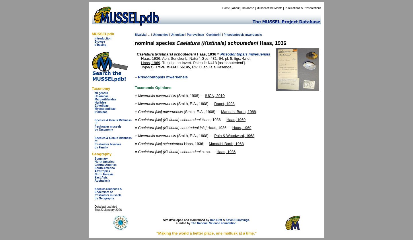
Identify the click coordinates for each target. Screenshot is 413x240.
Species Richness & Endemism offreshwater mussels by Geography (108, 193)
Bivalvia (140, 34)
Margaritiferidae (105, 99)
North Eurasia (104, 174)
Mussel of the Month (270, 8)
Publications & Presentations (303, 8)
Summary (101, 158)
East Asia (101, 177)
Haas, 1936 (150, 58)
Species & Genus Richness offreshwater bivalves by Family (113, 142)
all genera (101, 93)
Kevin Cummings (237, 220)
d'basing (100, 44)
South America (105, 168)
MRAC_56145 (178, 67)
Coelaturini (213, 34)
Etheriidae (101, 105)
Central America (105, 164)
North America (104, 161)
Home (226, 8)
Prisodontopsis (234, 34)
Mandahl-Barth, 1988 (238, 112)
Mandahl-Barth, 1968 (226, 144)
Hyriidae (100, 102)
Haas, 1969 (150, 63)
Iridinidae (101, 112)
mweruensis (253, 34)
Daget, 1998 (224, 104)
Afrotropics (102, 171)
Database (248, 8)
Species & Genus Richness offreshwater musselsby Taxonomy (113, 125)
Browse (100, 41)
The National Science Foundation (213, 223)
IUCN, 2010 (215, 96)
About (235, 8)
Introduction (103, 38)
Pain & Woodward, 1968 (234, 136)
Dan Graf (216, 220)
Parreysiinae (195, 34)
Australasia (102, 180)
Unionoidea (160, 34)
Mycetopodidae (105, 108)
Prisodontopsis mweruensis (163, 77)
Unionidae (101, 96)
